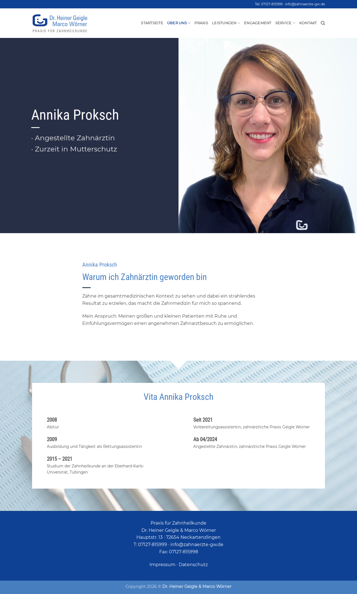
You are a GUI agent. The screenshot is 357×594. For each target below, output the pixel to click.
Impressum (162, 564)
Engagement (257, 23)
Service (285, 23)
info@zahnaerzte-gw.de (305, 4)
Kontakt (308, 23)
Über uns (179, 23)
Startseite (152, 23)
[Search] (323, 23)
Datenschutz (193, 564)
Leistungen (226, 23)
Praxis (201, 23)
